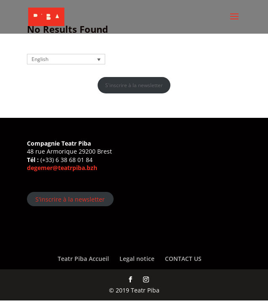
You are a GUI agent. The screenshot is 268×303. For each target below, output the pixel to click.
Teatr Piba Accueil (83, 259)
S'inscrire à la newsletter (134, 85)
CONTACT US (183, 259)
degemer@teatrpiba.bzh (62, 168)
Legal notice (136, 259)
